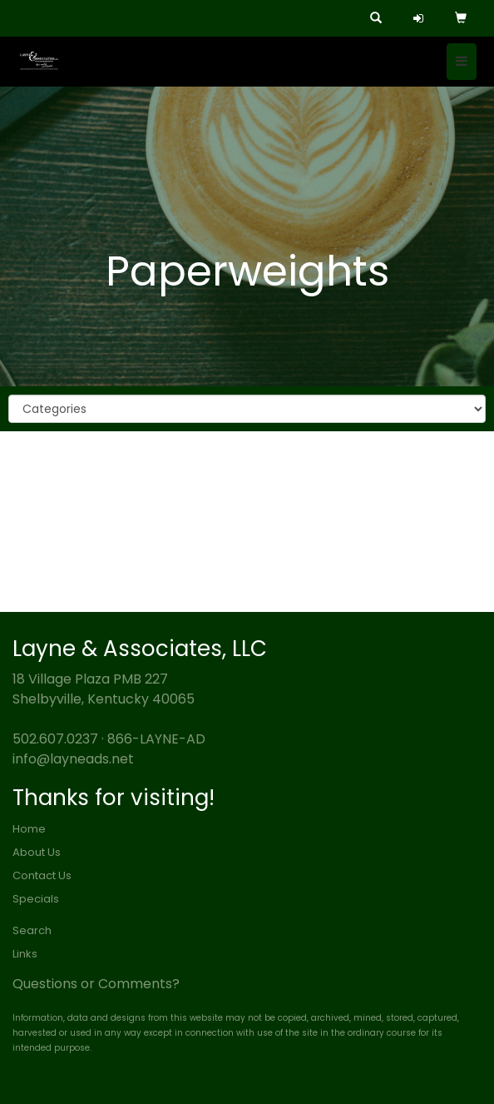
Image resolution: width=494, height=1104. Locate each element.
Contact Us (42, 875)
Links (24, 954)
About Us (36, 852)
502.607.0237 (55, 738)
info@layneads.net (73, 758)
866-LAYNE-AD (156, 738)
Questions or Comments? (96, 983)
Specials (35, 899)
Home (29, 829)
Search (32, 930)
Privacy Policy (42, 1071)
